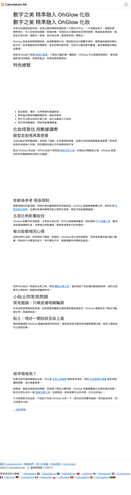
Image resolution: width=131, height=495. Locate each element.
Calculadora (82, 477)
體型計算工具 (62, 286)
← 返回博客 (19, 409)
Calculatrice (123, 473)
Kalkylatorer (49, 473)
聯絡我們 (29, 464)
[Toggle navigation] (126, 5)
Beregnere (30, 473)
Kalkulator (46, 477)
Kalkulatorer (69, 473)
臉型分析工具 (67, 150)
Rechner (10, 477)
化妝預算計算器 (98, 379)
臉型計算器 (41, 54)
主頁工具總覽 (59, 379)
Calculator (64, 477)
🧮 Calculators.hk (14, 4)
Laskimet (87, 473)
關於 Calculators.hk (11, 464)
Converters (69, 464)
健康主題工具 (42, 392)
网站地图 (56, 464)
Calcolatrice (27, 477)
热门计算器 (42, 464)
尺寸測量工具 (103, 221)
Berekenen (105, 473)
